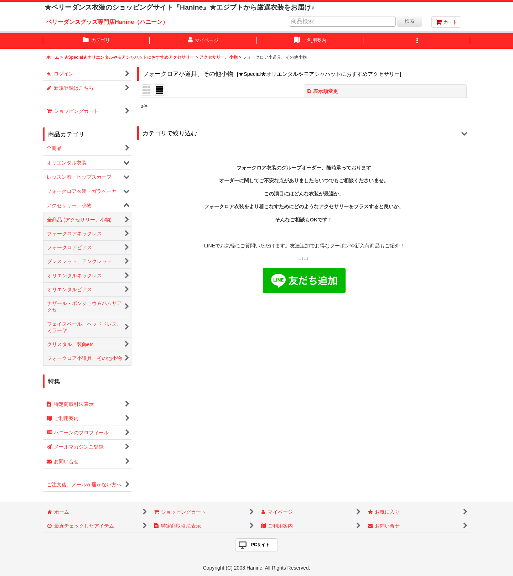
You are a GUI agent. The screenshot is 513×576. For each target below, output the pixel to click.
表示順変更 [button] (322, 91)
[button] (416, 41)
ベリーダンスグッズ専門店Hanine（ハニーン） (107, 22)
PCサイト (260, 544)
